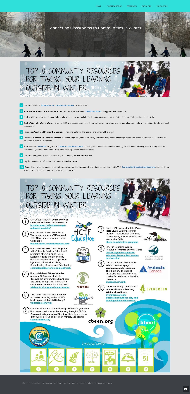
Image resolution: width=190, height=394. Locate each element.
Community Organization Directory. (139, 167)
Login (82, 383)
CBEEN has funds (93, 111)
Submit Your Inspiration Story (99, 383)
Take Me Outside (114, 6)
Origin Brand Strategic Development (62, 383)
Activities (146, 6)
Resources (132, 6)
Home (98, 6)
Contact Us (162, 6)
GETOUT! (42, 146)
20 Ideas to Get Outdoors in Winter (57, 105)
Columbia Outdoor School (71, 146)
